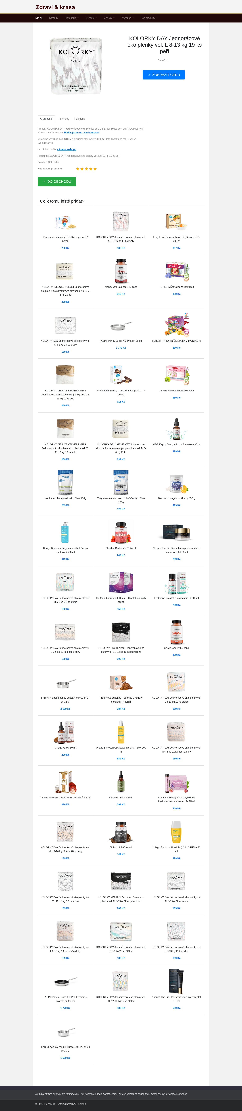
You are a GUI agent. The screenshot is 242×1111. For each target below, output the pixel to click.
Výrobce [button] (127, 18)
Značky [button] (108, 18)
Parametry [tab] (63, 118)
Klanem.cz (50, 1104)
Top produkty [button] (148, 18)
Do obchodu (59, 181)
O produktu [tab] (46, 118)
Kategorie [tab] (79, 118)
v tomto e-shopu (66, 149)
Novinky (53, 18)
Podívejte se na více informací (82, 132)
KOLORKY (164, 59)
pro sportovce (88, 1094)
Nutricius (182, 1094)
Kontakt (82, 1104)
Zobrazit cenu (166, 75)
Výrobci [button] (90, 18)
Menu (39, 18)
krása (114, 1094)
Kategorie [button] (71, 18)
